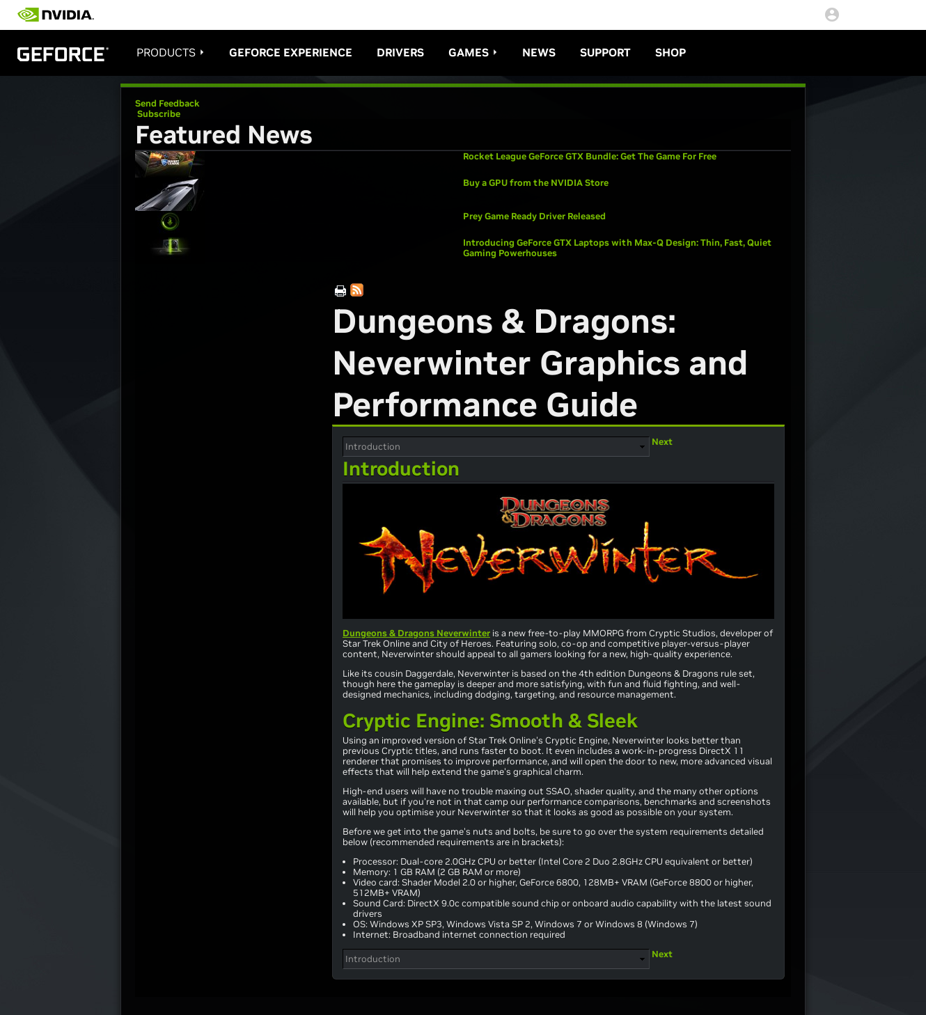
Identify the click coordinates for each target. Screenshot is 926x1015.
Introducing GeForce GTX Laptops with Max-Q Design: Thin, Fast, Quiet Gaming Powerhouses (617, 248)
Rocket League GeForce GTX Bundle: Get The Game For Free (589, 156)
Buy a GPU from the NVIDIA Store (536, 183)
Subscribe (157, 114)
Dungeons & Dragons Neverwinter (416, 633)
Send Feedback (167, 103)
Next (662, 442)
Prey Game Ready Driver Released (534, 216)
